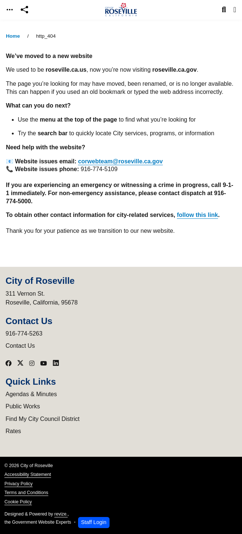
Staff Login (94, 522)
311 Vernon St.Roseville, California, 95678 (42, 298)
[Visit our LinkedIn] (56, 363)
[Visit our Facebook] (8, 363)
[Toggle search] (224, 9)
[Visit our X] (20, 363)
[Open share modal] (24, 10)
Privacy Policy (18, 483)
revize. (61, 514)
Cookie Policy (18, 501)
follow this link (197, 215)
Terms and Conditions (26, 492)
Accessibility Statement (27, 474)
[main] (121, 277)
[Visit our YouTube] (43, 363)
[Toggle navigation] (9, 10)
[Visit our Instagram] (31, 363)
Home (13, 36)
